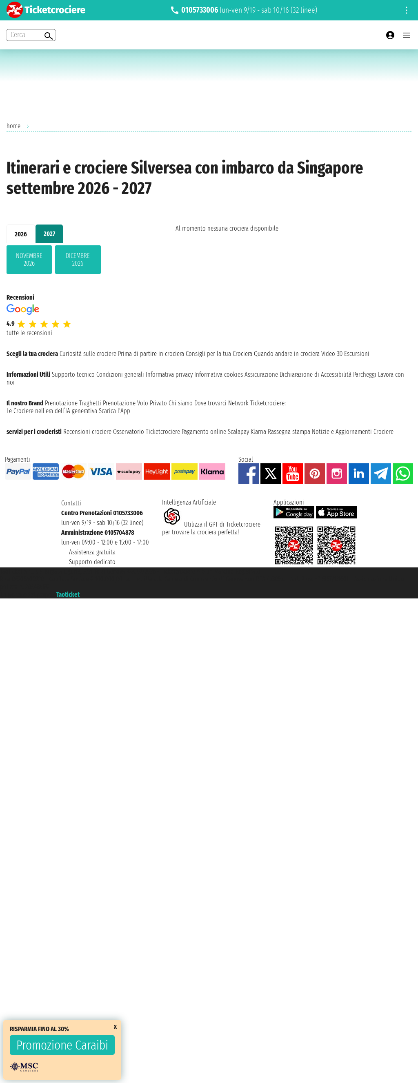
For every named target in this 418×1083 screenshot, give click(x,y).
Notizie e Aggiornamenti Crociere (353, 432)
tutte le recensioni (29, 333)
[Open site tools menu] (406, 10)
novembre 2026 (29, 259)
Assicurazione (261, 374)
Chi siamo (181, 403)
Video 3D (331, 354)
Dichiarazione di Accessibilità (315, 374)
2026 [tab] (21, 234)
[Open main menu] (406, 35)
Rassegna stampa (289, 432)
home (13, 126)
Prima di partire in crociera (151, 354)
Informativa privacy (169, 374)
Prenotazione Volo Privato (135, 403)
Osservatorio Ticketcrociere (146, 432)
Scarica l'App (114, 411)
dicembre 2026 (78, 259)
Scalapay (238, 432)
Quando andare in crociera (287, 354)
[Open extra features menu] (31, 35)
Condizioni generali (120, 374)
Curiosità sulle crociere (88, 354)
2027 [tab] (49, 234)
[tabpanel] (78, 261)
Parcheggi (364, 374)
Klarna (258, 432)
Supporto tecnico (73, 374)
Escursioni (356, 354)
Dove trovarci (210, 403)
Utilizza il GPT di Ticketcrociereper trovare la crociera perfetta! (211, 528)
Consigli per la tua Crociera (219, 354)
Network (238, 403)
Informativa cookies (218, 374)
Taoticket (68, 594)
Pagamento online (204, 432)
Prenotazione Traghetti (73, 403)
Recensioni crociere (87, 432)
